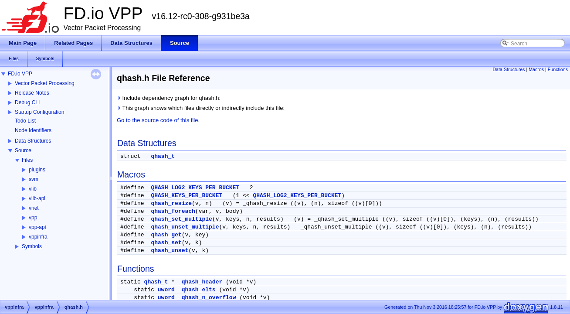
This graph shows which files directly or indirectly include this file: (201, 108)
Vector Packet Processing (45, 83)
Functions (558, 69)
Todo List (25, 121)
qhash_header (202, 282)
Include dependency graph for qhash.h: (169, 98)
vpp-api (37, 227)
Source (23, 150)
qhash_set (166, 242)
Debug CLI (27, 102)
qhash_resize (171, 203)
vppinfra (38, 237)
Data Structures (33, 141)
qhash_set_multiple (181, 219)
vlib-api (37, 198)
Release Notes (32, 93)
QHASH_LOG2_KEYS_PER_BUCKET (195, 187)
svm (33, 179)
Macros (536, 69)
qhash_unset (169, 250)
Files (27, 160)
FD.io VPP (20, 74)
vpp (33, 218)
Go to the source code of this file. (158, 120)
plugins (37, 170)
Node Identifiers (33, 130)
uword (166, 290)
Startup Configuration (39, 112)
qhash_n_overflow (209, 297)
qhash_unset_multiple (185, 227)
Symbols (32, 246)
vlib (33, 189)
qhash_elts (199, 290)
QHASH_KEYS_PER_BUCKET (186, 195)
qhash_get (166, 235)
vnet (34, 208)
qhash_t (163, 156)
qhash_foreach (173, 211)
